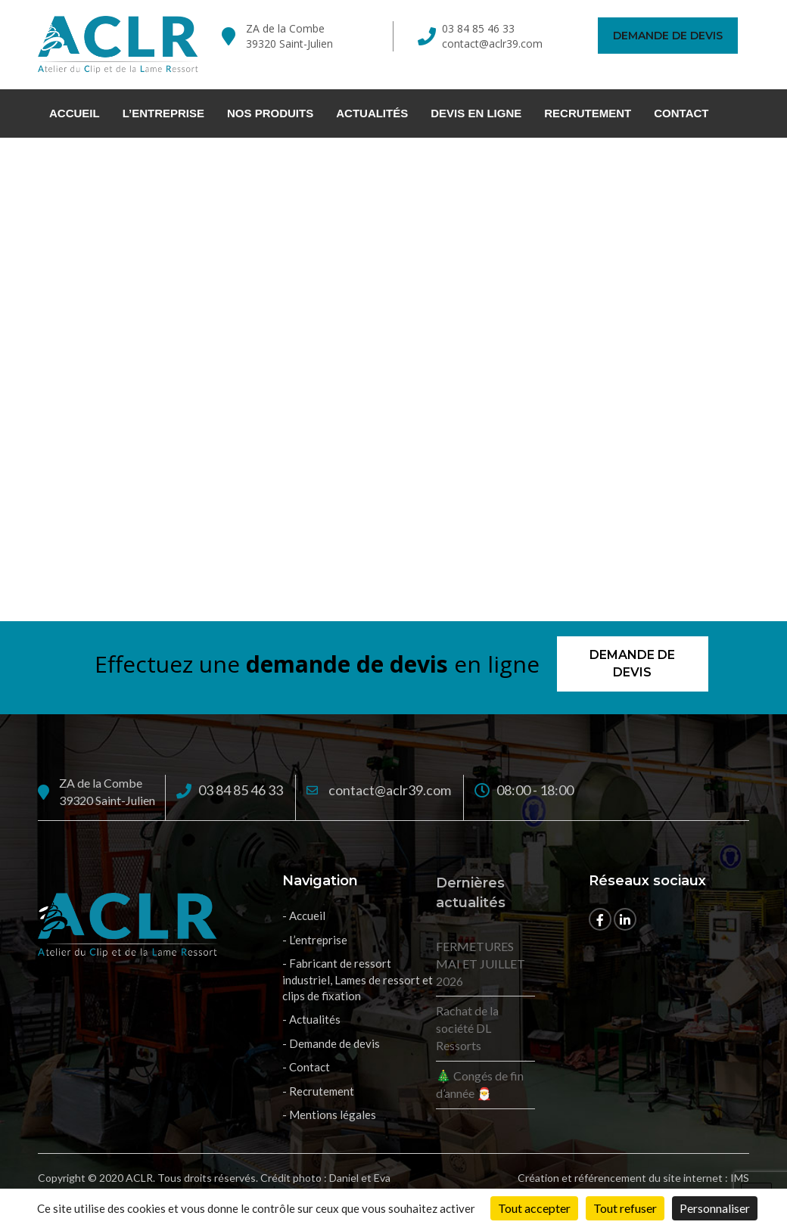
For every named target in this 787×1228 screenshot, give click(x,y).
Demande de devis (668, 35)
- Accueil (303, 915)
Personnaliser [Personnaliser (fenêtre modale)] (715, 1208)
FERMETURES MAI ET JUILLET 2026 (480, 963)
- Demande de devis (331, 1043)
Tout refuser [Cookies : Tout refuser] (625, 1208)
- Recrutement (318, 1091)
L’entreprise (163, 113)
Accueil (74, 113)
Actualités (372, 113)
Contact (681, 113)
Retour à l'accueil (393, 474)
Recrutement (587, 113)
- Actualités (311, 1019)
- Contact (306, 1067)
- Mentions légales (329, 1114)
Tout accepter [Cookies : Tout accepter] (534, 1208)
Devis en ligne (476, 113)
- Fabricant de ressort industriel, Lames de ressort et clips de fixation (357, 979)
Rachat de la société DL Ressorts (467, 1027)
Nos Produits (270, 113)
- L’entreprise (314, 940)
